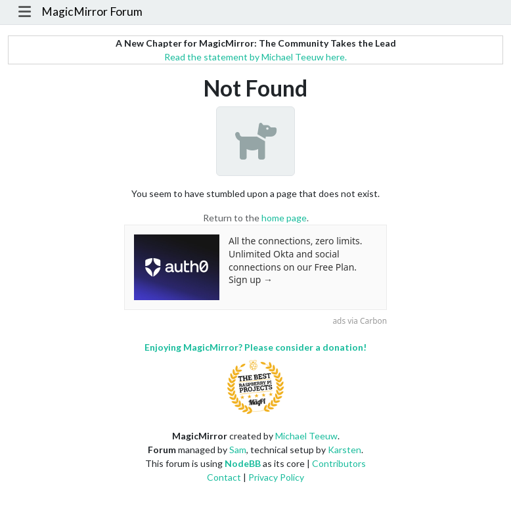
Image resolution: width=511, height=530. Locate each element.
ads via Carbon (359, 320)
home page (284, 217)
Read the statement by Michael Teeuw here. (255, 56)
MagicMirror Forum (92, 11)
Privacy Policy (276, 477)
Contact (224, 477)
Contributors (339, 463)
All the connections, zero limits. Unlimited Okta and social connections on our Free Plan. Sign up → (296, 260)
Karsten (344, 449)
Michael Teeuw (306, 435)
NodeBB (243, 463)
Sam (237, 449)
